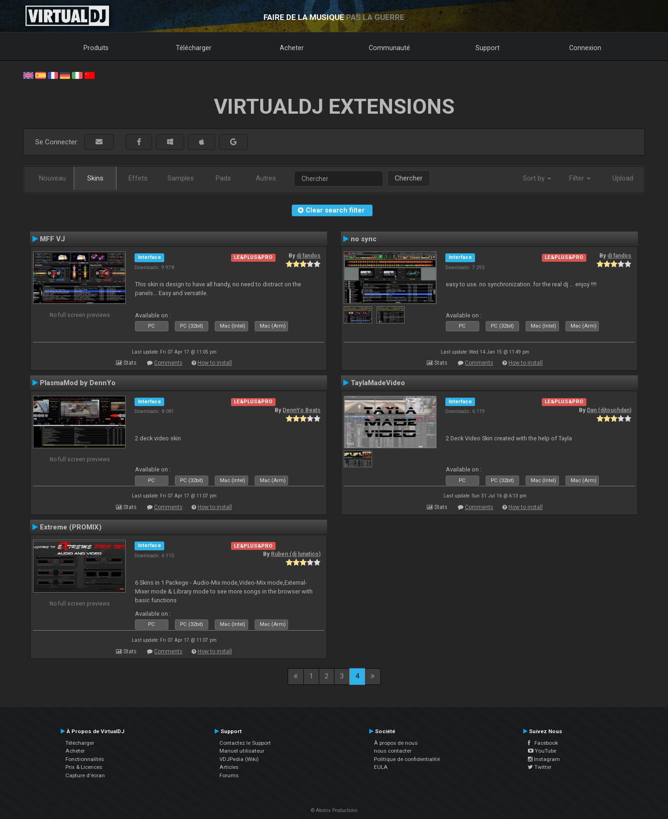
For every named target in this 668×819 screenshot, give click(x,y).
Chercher (409, 178)
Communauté (389, 48)
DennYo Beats (302, 410)
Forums (228, 775)
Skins (95, 178)
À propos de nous (396, 743)
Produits (96, 48)
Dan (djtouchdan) (609, 410)
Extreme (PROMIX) (71, 527)
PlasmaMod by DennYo (78, 383)
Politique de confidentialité (407, 759)
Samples (180, 178)
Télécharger (194, 48)
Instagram (544, 759)
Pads (223, 178)
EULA (381, 767)
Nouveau (52, 178)
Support (487, 48)
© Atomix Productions (334, 810)
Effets (138, 178)
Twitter (540, 767)
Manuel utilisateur (241, 751)
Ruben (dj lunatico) (296, 554)
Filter (580, 178)
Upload (622, 178)
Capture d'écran (85, 775)
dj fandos (308, 255)
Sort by (537, 178)
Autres (266, 178)
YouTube (542, 751)
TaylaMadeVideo (378, 383)
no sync (364, 239)
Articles (228, 767)
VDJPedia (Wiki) (239, 759)
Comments (168, 363)
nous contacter (392, 751)
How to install (215, 363)
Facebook (543, 743)
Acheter (292, 48)
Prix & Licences (83, 767)
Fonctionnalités (84, 759)
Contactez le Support (245, 743)
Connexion (585, 48)
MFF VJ (52, 239)
